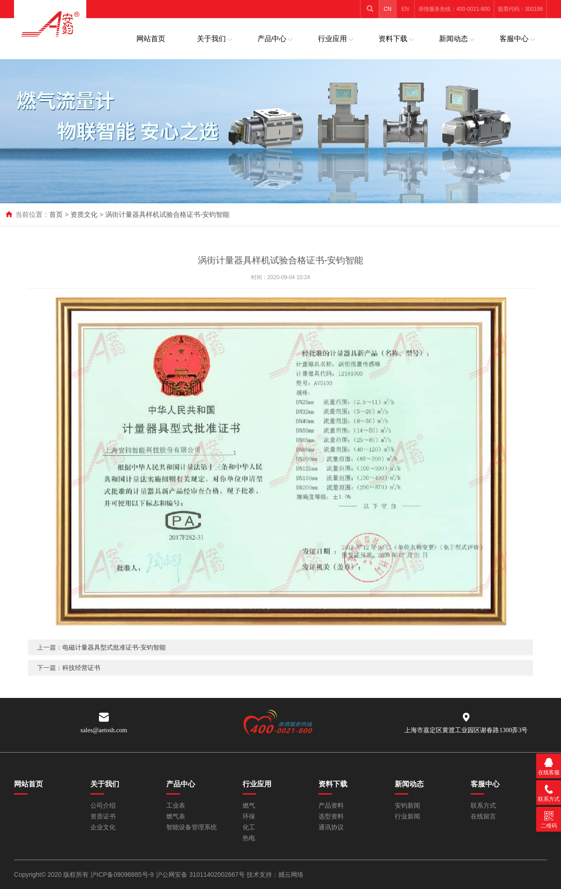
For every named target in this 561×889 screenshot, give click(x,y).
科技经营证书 (81, 678)
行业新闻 (407, 816)
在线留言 (483, 816)
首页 (56, 214)
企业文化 (103, 827)
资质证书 (103, 816)
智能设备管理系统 (191, 827)
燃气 (249, 805)
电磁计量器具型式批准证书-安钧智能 (114, 658)
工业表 (175, 805)
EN (405, 9)
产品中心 (271, 38)
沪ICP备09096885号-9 (122, 874)
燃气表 (175, 816)
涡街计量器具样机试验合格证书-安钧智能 (167, 214)
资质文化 (84, 214)
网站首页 (150, 38)
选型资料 (331, 816)
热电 (249, 838)
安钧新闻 (407, 805)
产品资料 (331, 805)
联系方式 (483, 805)
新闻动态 (453, 38)
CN (387, 9)
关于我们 (211, 38)
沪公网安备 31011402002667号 (201, 874)
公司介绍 (103, 805)
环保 (249, 816)
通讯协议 (331, 827)
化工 (249, 827)
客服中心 (514, 38)
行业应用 (332, 38)
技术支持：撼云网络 (275, 874)
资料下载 (393, 38)
